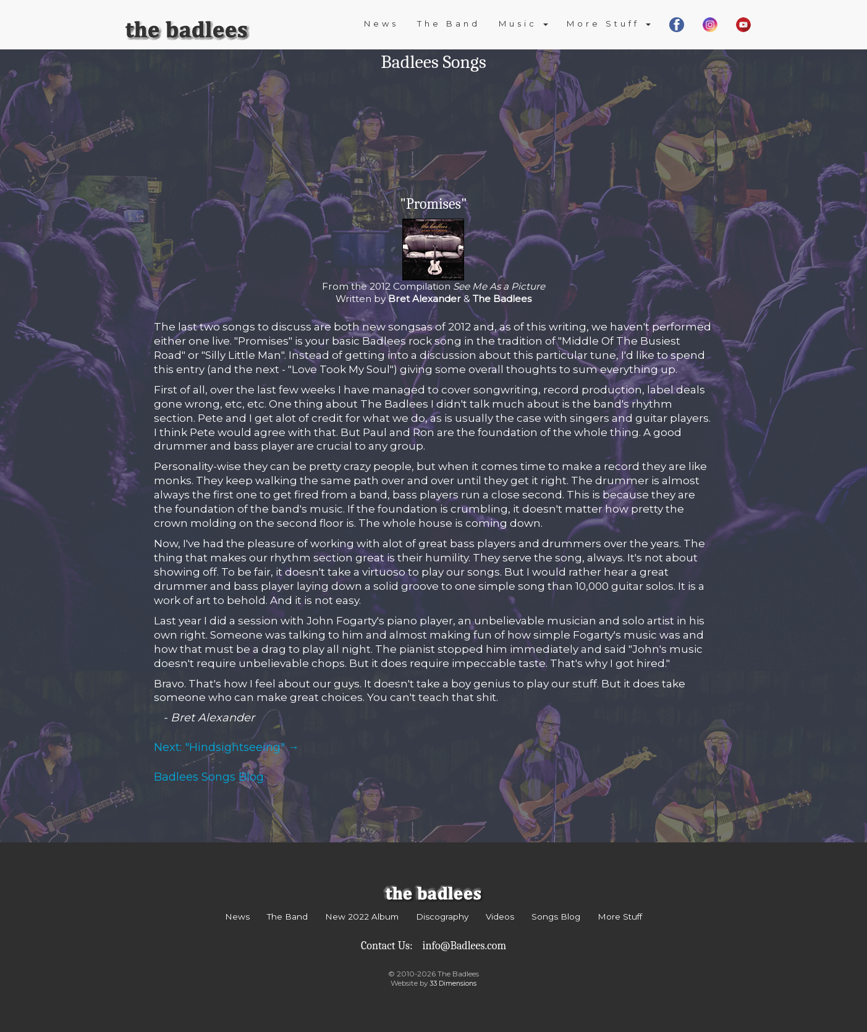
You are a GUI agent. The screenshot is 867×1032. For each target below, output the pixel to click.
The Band (448, 23)
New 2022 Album (362, 916)
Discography (442, 916)
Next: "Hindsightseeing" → (226, 747)
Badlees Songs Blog (209, 777)
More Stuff (609, 23)
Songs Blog (555, 916)
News (381, 23)
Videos (500, 916)
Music (523, 23)
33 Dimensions (452, 984)
